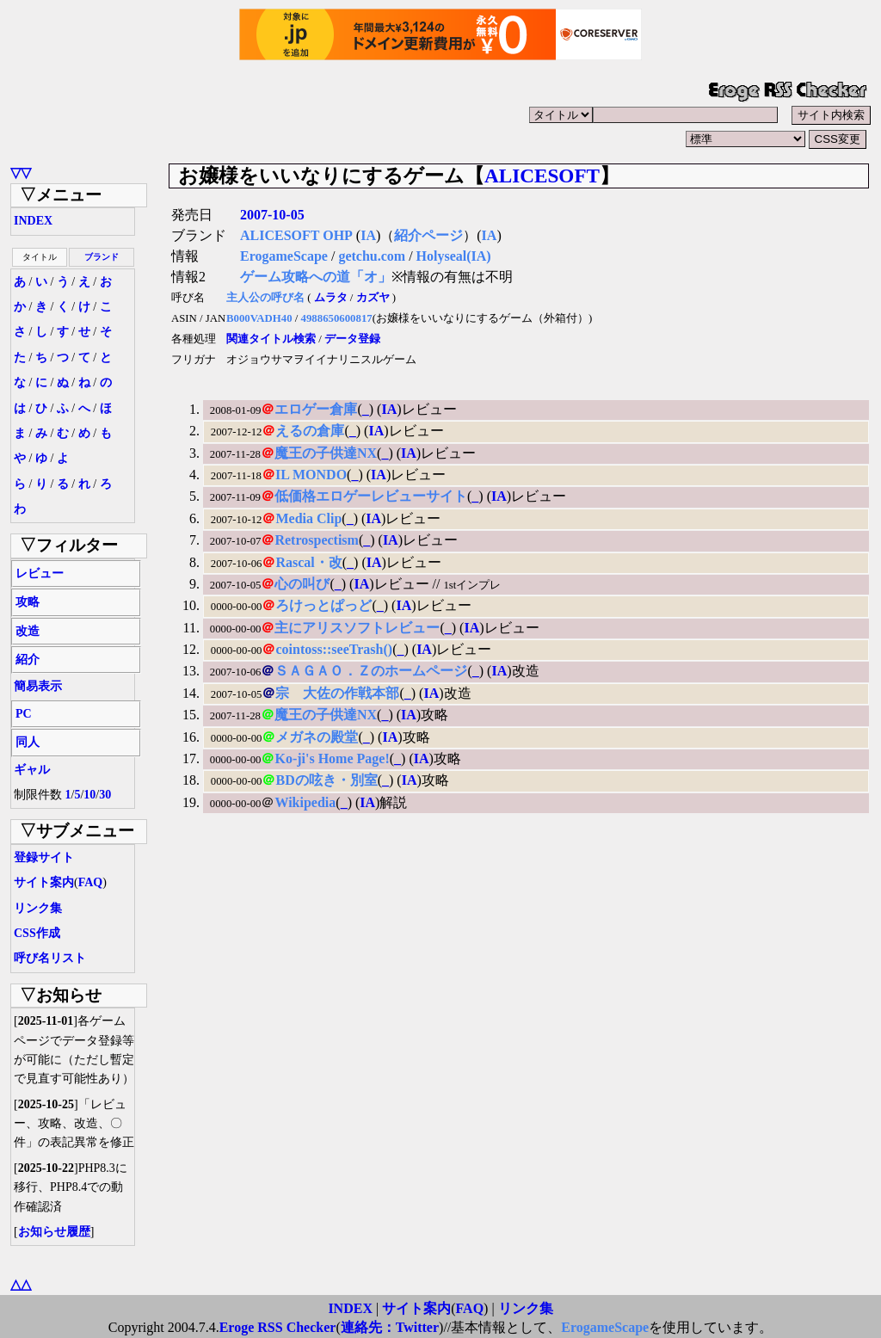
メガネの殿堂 (316, 737)
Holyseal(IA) (453, 256)
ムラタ (331, 298)
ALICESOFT (542, 175)
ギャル (32, 769)
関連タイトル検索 (271, 339)
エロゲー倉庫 (315, 409)
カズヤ (373, 298)
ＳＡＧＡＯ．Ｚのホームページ (370, 670)
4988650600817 (337, 318)
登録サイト (44, 857)
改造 (27, 631)
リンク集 (38, 908)
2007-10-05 (272, 214)
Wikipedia (305, 802)
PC (23, 713)
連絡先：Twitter (390, 1327)
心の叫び (302, 584)
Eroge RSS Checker (277, 1327)
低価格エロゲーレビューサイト (370, 496)
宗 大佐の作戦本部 (337, 693)
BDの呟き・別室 (326, 780)
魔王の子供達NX (325, 453)
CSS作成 (37, 933)
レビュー (39, 573)
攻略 (27, 601)
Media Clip (308, 518)
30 (105, 794)
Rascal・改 (308, 562)
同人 (27, 742)
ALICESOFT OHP (296, 235)
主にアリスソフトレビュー (357, 627)
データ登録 (352, 339)
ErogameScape (284, 256)
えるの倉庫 (309, 430)
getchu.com (371, 256)
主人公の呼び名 (265, 298)
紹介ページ (428, 235)
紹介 (27, 659)
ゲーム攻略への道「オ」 (315, 276)
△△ (20, 1284)
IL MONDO (311, 474)
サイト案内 (44, 882)
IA (368, 235)
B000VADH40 (259, 318)
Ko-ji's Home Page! (331, 758)
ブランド (101, 257)
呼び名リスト (50, 958)
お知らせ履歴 (54, 1231)
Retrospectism (316, 540)
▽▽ (20, 172)
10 (89, 794)
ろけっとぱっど (323, 605)
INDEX (33, 220)
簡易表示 (38, 686)
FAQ (90, 882)
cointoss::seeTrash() (333, 649)
